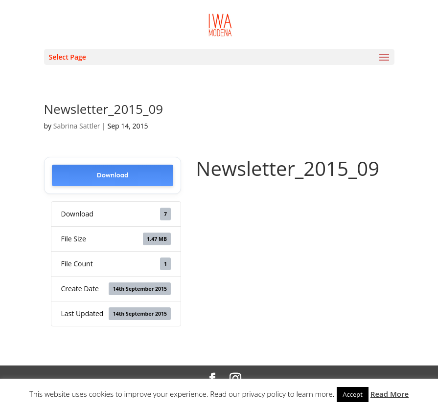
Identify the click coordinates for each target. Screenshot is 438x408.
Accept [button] (353, 394)
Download (112, 175)
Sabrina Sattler (76, 125)
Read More (389, 394)
